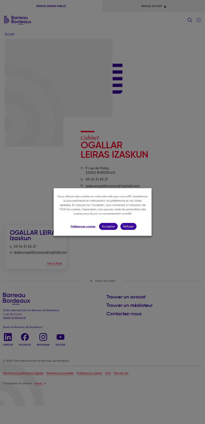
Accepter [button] (108, 226)
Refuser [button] (128, 226)
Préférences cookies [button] (83, 226)
